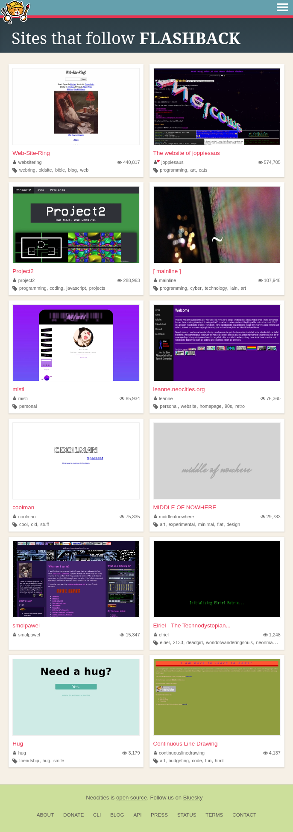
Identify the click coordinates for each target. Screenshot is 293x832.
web (84, 169)
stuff (44, 524)
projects (97, 288)
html (219, 760)
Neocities (97, 797)
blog (72, 169)
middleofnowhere (174, 516)
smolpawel (26, 625)
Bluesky (193, 797)
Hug (17, 743)
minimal (206, 524)
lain (233, 288)
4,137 (272, 752)
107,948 (269, 280)
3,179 (131, 752)
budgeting (178, 760)
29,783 (271, 516)
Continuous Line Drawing (185, 743)
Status (186, 815)
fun (208, 760)
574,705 (269, 162)
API (137, 815)
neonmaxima (269, 642)
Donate (73, 815)
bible (60, 169)
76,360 (271, 398)
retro (240, 406)
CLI (97, 815)
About (45, 815)
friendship (29, 760)
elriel (161, 634)
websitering (27, 162)
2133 (178, 642)
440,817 (128, 162)
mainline (165, 280)
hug (19, 752)
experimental (181, 524)
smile (58, 760)
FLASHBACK (189, 38)
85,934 (130, 398)
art (193, 169)
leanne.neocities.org (179, 389)
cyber (195, 288)
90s (228, 406)
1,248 (272, 634)
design (233, 524)
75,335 (130, 516)
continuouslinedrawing (179, 752)
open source (131, 797)
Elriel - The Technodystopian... (192, 625)
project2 (24, 280)
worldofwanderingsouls (229, 642)
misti (18, 389)
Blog (117, 815)
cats (203, 169)
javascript (76, 288)
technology (216, 288)
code (197, 760)
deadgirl (194, 642)
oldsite (45, 169)
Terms (214, 815)
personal (28, 406)
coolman (23, 507)
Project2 (23, 271)
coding (56, 288)
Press (159, 815)
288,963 (128, 280)
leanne (163, 398)
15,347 (130, 634)
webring (27, 169)
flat (220, 524)
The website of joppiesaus (186, 153)
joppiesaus (169, 162)
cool (23, 524)
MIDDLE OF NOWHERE (185, 507)
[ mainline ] (167, 271)
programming (173, 169)
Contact (244, 815)
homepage (210, 406)
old (34, 524)
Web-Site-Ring (31, 153)
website (188, 406)
